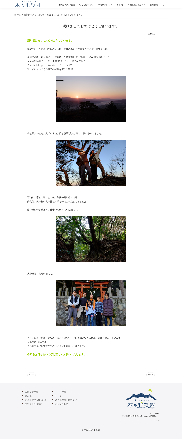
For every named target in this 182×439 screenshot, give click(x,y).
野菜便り (29, 395)
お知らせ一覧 (31, 391)
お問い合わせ (61, 404)
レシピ (120, 5)
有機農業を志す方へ (137, 5)
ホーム (17, 14)
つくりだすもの (86, 5)
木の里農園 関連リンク (66, 400)
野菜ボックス (105, 5)
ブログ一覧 (60, 391)
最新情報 (28, 14)
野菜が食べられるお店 (35, 400)
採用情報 (154, 5)
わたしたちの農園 (67, 5)
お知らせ (39, 14)
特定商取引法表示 (33, 404)
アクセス (155, 420)
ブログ (166, 5)
